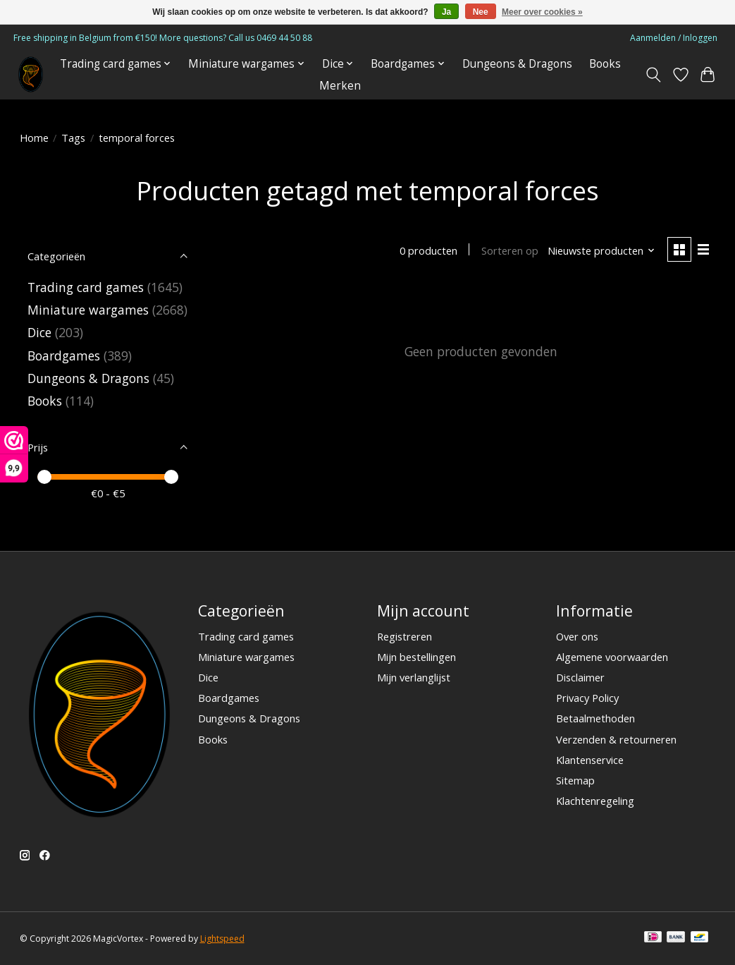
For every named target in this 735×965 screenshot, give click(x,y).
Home (34, 138)
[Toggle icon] (653, 74)
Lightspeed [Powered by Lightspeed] (222, 939)
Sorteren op (509, 250)
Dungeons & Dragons (517, 63)
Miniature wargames (88, 309)
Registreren (404, 636)
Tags (73, 138)
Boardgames (63, 355)
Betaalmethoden (595, 718)
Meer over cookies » (542, 12)
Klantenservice (590, 760)
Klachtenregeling (595, 801)
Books (605, 63)
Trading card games (85, 287)
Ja (446, 12)
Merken (340, 85)
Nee (480, 12)
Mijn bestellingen (416, 657)
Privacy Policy (587, 698)
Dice (39, 332)
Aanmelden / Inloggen (673, 38)
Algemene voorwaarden (612, 657)
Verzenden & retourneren (616, 739)
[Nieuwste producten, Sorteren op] (601, 250)
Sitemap (575, 780)
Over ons (577, 636)
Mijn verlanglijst (413, 677)
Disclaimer (580, 677)
